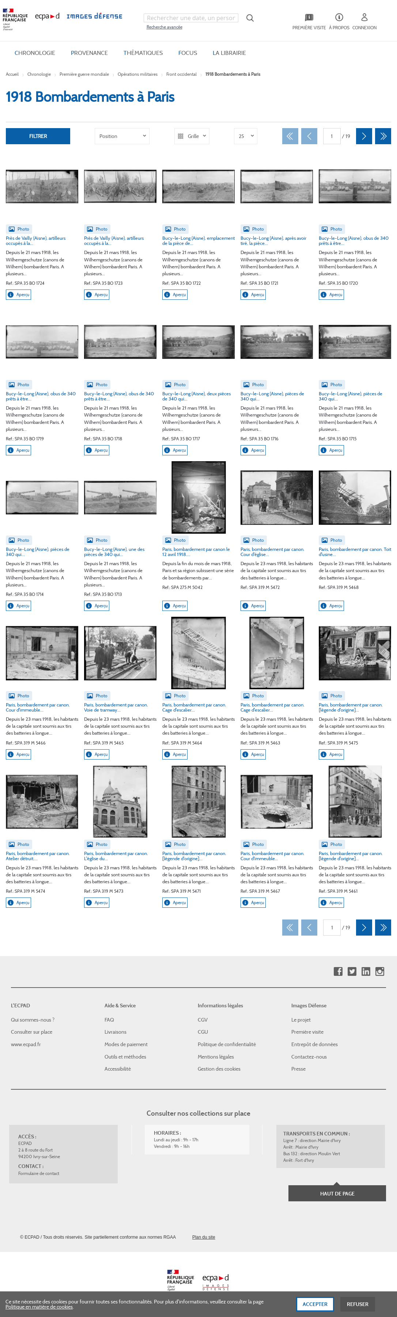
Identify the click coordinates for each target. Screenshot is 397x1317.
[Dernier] (383, 136)
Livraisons (115, 1032)
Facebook (338, 971)
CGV (203, 1019)
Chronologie (39, 74)
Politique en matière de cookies (39, 1309)
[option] (122, 136)
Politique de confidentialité (227, 1044)
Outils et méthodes (125, 1056)
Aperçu (18, 295)
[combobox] (191, 18)
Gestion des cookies (219, 1069)
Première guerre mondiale (84, 74)
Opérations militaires (138, 74)
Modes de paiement (126, 1044)
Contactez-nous (309, 1056)
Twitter (351, 971)
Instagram (379, 971)
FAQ (109, 1019)
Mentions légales (216, 1056)
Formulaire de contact (38, 1173)
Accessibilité (118, 1069)
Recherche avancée (164, 27)
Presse (298, 1069)
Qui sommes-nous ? (32, 1019)
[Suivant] (364, 136)
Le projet (301, 1019)
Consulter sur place (31, 1032)
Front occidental (181, 74)
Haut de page (337, 1193)
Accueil (12, 74)
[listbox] (122, 136)
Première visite (307, 1032)
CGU (203, 1032)
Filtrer (38, 136)
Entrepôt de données (314, 1044)
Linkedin (365, 971)
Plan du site (203, 1237)
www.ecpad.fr (26, 1044)
